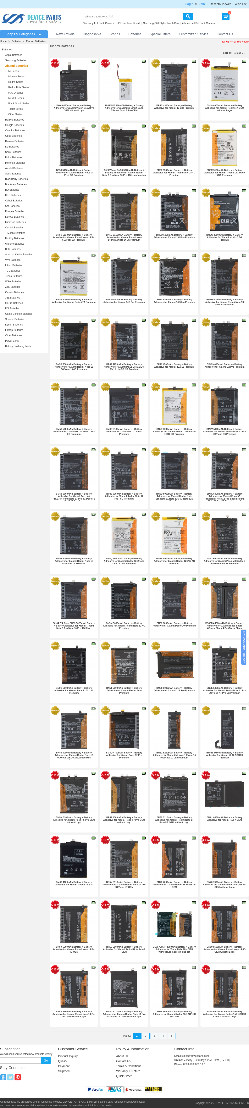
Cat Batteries (12, 206)
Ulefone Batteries (14, 243)
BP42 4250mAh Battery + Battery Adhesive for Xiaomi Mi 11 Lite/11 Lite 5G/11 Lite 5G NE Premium (124, 367)
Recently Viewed (220, 4)
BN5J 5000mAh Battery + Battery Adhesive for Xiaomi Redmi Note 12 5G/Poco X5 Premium (74, 561)
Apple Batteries (13, 55)
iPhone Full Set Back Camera (198, 23)
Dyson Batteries (14, 324)
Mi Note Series (16, 76)
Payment (64, 1066)
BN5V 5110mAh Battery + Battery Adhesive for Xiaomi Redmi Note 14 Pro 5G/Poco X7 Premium (73, 237)
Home (3, 41)
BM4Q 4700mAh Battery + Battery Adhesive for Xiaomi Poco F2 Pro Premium (124, 755)
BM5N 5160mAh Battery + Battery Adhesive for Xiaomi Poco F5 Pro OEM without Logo (74, 820)
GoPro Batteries (14, 303)
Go (46, 1060)
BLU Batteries (13, 249)
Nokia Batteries (13, 157)
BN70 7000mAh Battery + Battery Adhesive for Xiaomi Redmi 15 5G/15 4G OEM (174, 884)
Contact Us (225, 34)
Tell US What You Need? (235, 41)
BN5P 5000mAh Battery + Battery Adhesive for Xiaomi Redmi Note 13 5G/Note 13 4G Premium (74, 367)
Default (237, 53)
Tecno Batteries (13, 276)
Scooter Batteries (14, 319)
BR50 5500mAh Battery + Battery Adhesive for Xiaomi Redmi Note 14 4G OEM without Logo (225, 949)
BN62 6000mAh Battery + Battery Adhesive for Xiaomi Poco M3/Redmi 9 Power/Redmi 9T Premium (224, 561)
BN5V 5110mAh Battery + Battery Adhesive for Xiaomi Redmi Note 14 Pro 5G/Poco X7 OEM (124, 884)
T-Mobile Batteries (15, 233)
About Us (122, 1056)
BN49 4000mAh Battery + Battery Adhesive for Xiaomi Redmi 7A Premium (73, 300)
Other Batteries (13, 335)
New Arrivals (65, 34)
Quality (62, 1061)
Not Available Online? (244, 647)
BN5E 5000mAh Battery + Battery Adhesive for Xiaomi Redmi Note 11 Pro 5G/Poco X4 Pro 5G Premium (224, 690)
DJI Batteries (12, 308)
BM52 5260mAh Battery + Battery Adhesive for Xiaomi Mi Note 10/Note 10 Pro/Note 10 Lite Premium (174, 755)
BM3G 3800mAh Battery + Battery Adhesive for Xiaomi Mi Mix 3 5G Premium (224, 237)
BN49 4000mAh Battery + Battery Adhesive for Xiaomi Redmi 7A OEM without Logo (224, 108)
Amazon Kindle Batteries (18, 254)
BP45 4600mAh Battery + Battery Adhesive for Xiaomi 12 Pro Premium (225, 365)
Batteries (135, 34)
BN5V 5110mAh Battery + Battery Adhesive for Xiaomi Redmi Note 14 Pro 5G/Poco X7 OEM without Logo (124, 1014)
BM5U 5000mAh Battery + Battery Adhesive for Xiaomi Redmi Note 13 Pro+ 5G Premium (224, 302)
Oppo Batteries (13, 135)
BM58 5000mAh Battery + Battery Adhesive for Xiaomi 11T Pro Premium (174, 689)
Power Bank (12, 340)
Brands (115, 34)
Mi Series (13, 71)
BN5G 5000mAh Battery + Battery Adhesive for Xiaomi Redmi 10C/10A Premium (74, 690)
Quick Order (124, 1076)
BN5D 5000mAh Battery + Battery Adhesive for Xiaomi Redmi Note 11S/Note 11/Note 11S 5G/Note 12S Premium (174, 497)
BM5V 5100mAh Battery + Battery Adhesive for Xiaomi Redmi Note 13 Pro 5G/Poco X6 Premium (224, 431)
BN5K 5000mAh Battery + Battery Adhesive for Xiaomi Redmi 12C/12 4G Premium (174, 561)
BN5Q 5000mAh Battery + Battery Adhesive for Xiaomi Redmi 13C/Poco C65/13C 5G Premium (124, 561)
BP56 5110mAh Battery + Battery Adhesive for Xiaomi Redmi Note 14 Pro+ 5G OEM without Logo (174, 820)
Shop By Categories (20, 34)
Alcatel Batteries (14, 168)
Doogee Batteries (14, 211)
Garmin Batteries (14, 292)
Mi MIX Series (16, 98)
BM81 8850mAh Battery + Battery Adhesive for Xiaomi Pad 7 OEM (225, 818)
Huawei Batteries (14, 119)
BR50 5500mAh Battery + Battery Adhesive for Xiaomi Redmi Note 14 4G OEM (124, 949)
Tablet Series (15, 108)
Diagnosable (92, 34)
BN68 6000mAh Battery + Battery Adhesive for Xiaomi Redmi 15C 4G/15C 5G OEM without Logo (224, 1014)
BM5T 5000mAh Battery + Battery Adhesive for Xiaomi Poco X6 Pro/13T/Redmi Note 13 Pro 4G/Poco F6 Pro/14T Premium (74, 497)
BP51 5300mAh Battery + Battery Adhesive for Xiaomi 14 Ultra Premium (174, 300)
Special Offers (160, 34)
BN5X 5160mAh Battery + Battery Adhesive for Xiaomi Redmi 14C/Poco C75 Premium (224, 172)
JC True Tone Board (128, 23)
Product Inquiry (68, 1056)
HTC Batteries (13, 195)
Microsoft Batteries (15, 222)
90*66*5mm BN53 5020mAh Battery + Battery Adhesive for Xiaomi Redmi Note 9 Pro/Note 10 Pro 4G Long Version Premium (124, 174)
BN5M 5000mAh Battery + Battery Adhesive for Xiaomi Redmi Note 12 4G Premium (124, 625)
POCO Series (15, 92)
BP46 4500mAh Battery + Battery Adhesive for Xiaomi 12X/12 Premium (174, 365)
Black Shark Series (18, 103)
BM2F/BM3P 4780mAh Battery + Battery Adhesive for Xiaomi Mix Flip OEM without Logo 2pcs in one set (174, 949)
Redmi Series (15, 81)
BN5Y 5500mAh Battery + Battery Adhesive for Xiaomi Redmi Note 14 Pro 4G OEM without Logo (73, 1014)
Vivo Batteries (13, 259)
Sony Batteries (13, 152)
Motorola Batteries (15, 162)
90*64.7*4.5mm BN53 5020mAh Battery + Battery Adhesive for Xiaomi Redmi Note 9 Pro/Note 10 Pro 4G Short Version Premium (74, 627)
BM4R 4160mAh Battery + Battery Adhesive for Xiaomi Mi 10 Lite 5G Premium (124, 431)
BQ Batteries (12, 189)
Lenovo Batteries (14, 216)
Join (202, 4)
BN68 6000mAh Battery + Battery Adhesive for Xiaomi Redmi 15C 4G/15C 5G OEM (174, 1014)
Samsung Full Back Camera (98, 23)
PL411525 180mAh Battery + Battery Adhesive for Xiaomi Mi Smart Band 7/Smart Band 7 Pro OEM (124, 108)
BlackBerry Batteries (16, 179)
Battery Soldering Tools (18, 346)
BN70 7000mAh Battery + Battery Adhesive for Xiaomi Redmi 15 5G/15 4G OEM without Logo (224, 884)
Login (189, 4)
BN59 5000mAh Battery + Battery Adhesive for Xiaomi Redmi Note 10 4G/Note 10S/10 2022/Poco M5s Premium (74, 756)
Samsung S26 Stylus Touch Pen (161, 23)
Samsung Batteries (15, 60)
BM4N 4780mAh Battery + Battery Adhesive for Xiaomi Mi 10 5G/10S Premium (224, 755)
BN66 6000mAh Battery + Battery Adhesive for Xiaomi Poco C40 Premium (174, 624)
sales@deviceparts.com (195, 1055)
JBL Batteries (12, 297)
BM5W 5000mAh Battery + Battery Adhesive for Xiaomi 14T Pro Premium (124, 300)
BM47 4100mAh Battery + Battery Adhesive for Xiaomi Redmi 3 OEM (74, 883)
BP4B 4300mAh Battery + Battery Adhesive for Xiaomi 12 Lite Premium (174, 106)
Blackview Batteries (16, 184)
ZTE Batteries (12, 286)
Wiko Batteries (13, 281)
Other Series (15, 114)
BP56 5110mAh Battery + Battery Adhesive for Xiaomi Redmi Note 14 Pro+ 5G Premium (74, 172)
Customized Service (193, 34)
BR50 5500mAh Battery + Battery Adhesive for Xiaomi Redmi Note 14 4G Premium (174, 172)
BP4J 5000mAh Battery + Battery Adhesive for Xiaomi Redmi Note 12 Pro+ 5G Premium (124, 496)
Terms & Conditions (128, 1066)
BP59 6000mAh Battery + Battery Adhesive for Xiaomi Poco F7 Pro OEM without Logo (124, 820)
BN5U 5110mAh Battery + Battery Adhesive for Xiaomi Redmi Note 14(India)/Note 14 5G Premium (124, 237)
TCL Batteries (12, 270)
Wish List (241, 4)
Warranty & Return (128, 1071)
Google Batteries (14, 125)
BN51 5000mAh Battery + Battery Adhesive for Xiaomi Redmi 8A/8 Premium (124, 690)
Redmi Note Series (18, 87)
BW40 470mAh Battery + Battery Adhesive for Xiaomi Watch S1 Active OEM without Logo (74, 108)
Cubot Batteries (13, 200)
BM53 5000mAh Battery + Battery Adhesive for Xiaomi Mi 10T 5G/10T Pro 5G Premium (74, 431)
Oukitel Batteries (14, 227)
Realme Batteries (14, 141)
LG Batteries (12, 146)
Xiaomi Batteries (35, 41)
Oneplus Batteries (15, 130)
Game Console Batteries (18, 313)
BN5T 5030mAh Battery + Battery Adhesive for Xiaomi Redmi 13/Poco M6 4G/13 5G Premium (174, 431)
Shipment (64, 1071)
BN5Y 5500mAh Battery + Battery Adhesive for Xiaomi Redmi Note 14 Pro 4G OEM (73, 949)
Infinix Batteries (13, 265)
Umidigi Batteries (14, 238)
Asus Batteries (13, 173)
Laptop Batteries (14, 330)
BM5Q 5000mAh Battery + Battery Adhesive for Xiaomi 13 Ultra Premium (174, 236)
